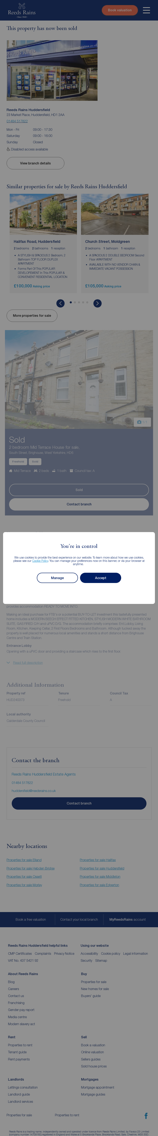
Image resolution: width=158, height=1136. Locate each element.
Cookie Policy (40, 560)
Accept (100, 578)
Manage (57, 578)
